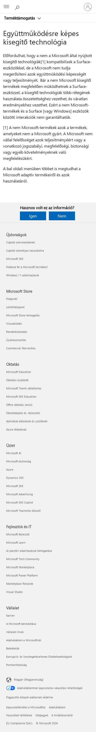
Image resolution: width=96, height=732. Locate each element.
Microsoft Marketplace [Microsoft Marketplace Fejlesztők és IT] (20, 567)
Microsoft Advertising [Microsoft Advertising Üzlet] (19, 494)
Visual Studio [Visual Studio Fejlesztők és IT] (14, 592)
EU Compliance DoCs (19, 723)
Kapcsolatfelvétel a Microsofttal (26, 707)
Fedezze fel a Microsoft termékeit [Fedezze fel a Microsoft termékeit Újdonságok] (27, 267)
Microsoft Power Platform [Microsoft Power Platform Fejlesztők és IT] (22, 575)
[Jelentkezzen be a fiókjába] (88, 7)
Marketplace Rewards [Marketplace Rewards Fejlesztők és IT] (19, 583)
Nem (62, 215)
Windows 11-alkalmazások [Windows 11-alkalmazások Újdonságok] (22, 275)
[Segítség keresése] (18, 7)
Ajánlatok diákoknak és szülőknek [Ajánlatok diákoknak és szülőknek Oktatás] (26, 421)
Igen (33, 215)
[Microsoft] (48, 4)
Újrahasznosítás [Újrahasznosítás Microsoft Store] (16, 340)
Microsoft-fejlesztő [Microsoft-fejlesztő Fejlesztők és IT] (17, 534)
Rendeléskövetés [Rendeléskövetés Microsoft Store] (16, 332)
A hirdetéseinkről (62, 715)
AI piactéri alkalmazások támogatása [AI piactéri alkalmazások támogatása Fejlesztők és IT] (29, 551)
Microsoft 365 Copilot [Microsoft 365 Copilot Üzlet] (19, 502)
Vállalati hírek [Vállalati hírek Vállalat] (15, 632)
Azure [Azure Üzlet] (9, 469)
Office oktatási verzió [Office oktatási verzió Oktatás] (19, 405)
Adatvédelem (57, 707)
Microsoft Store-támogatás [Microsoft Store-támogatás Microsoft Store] (23, 315)
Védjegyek (41, 715)
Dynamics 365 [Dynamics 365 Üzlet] (15, 478)
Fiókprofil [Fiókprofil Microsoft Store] (11, 299)
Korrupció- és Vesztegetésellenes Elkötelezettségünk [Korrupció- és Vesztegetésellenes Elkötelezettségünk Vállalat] (39, 656)
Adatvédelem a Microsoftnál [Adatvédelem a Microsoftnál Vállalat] (23, 640)
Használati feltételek (19, 715)
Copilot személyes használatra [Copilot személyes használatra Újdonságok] (25, 250)
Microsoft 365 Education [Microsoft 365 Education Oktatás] (21, 396)
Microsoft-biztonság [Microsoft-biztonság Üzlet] (18, 461)
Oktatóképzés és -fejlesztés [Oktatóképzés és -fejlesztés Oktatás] (23, 413)
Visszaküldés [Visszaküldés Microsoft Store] (14, 323)
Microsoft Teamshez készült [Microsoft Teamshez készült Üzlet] (23, 511)
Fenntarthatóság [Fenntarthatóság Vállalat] (16, 665)
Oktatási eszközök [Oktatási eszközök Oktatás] (17, 380)
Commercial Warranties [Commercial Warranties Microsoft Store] (21, 348)
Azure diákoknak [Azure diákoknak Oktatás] (16, 429)
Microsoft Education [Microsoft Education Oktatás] (18, 372)
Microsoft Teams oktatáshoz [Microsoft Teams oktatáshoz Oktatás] (23, 388)
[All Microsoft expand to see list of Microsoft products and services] (6, 7)
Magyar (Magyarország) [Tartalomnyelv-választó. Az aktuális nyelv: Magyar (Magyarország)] (28, 679)
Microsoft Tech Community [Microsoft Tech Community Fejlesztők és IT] (22, 559)
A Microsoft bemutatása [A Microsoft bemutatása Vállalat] (21, 624)
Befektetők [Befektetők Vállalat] (12, 648)
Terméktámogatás (20, 18)
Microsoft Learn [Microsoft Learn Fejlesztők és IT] (16, 542)
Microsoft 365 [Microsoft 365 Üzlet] (14, 486)
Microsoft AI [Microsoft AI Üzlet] (13, 453)
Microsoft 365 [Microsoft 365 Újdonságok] (14, 259)
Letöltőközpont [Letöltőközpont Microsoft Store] (15, 307)
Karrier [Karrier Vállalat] (10, 615)
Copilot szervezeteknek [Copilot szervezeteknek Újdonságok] (20, 242)
